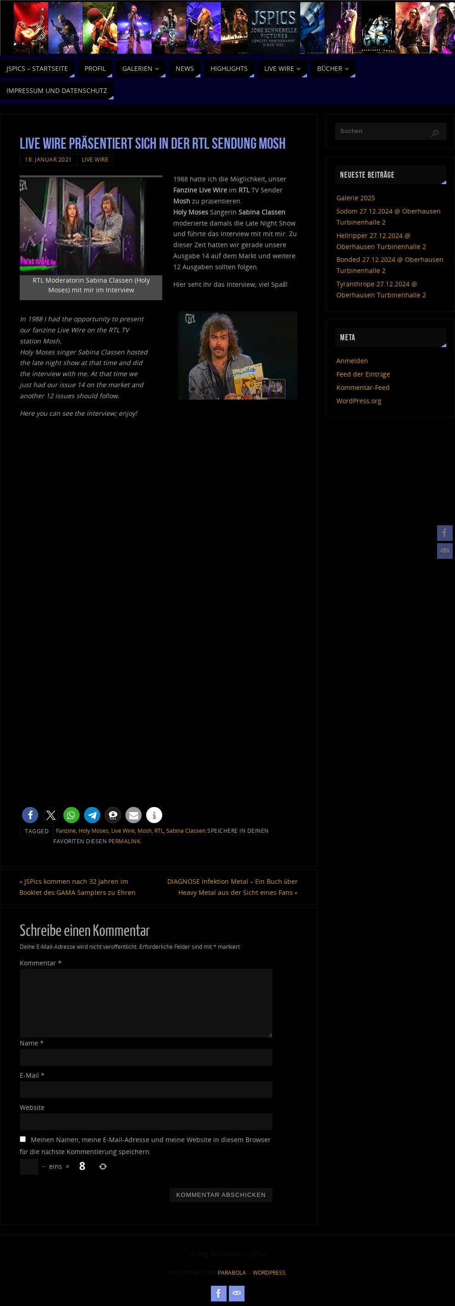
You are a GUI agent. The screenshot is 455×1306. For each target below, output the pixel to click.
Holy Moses (93, 830)
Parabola (232, 1273)
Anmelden (352, 360)
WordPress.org (358, 400)
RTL (159, 830)
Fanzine (66, 830)
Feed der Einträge (363, 374)
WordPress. (270, 1273)
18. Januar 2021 (48, 159)
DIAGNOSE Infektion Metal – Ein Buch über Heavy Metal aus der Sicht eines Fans (232, 887)
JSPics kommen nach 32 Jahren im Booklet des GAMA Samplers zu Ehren (78, 887)
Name (32, 1043)
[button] (30, 815)
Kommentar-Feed (363, 387)
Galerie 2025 (355, 197)
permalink (124, 841)
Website (32, 1107)
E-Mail (32, 1075)
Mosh (144, 830)
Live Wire (95, 159)
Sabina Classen (185, 830)
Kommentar (41, 963)
